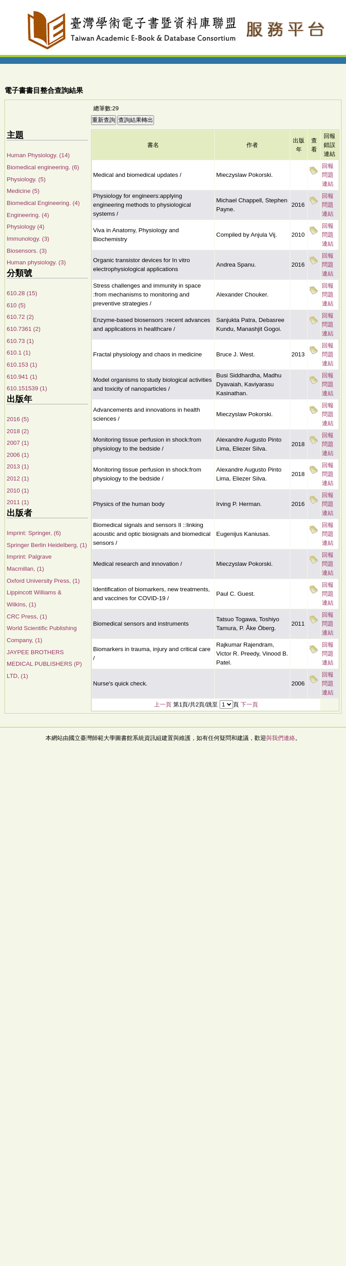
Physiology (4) (25, 226)
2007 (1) (18, 442)
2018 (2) (18, 431)
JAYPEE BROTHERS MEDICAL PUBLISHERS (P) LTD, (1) (44, 664)
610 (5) (16, 305)
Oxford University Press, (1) (43, 580)
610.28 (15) (22, 293)
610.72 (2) (20, 316)
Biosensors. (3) (27, 250)
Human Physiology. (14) (38, 155)
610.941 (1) (22, 376)
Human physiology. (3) (36, 262)
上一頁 (162, 704)
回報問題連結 (327, 175)
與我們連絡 (280, 738)
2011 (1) (18, 502)
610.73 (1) (20, 341)
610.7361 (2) (24, 329)
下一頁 (249, 704)
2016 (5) (18, 419)
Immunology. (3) (28, 238)
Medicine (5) (23, 191)
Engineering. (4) (28, 215)
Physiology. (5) (26, 179)
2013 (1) (18, 466)
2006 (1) (18, 454)
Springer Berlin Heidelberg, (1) (47, 545)
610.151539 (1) (27, 388)
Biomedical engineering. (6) (43, 167)
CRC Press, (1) (27, 616)
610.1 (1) (18, 352)
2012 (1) (18, 478)
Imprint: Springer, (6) (34, 533)
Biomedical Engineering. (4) (43, 203)
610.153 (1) (22, 364)
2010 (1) (18, 490)
